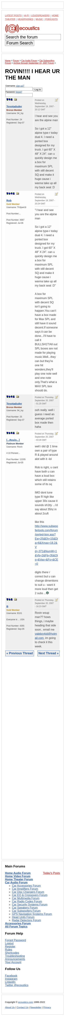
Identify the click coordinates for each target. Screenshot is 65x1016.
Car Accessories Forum (26, 885)
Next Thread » (48, 653)
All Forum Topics (16, 926)
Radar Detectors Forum (26, 920)
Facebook (11, 975)
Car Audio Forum (16, 882)
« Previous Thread (19, 653)
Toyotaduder (14, 106)
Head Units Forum (23, 917)
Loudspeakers (40, 15)
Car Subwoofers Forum (26, 910)
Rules (8, 949)
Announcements (15, 959)
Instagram (11, 978)
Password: (19, 94)
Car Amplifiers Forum (25, 888)
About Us (10, 1007)
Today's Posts (51, 873)
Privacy (47, 1007)
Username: (19, 88)
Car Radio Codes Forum (27, 901)
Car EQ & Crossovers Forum (29, 895)
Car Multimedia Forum (25, 898)
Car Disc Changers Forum (28, 891)
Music (39, 19)
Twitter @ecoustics (16, 985)
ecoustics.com (25, 1002)
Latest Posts (13, 15)
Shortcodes (12, 952)
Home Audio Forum (18, 873)
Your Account (13, 962)
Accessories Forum (18, 923)
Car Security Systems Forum (29, 904)
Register (10, 946)
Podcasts (51, 19)
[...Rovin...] (13, 439)
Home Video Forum (17, 876)
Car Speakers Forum (25, 907)
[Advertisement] (32, 760)
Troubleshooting (15, 955)
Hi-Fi (26, 15)
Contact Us (22, 1007)
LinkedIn (10, 982)
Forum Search (19, 43)
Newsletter (35, 1007)
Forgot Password (15, 940)
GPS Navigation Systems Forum (32, 914)
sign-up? (20, 86)
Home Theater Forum (19, 879)
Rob (8, 200)
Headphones (25, 19)
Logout (9, 943)
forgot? (19, 92)
